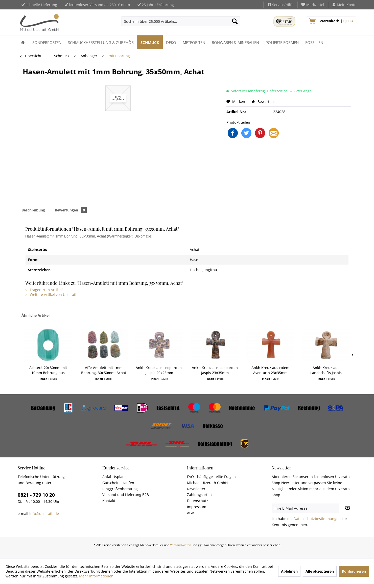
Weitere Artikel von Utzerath (51, 294)
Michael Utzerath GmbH (207, 482)
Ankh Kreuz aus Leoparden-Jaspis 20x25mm (159, 370)
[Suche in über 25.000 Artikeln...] (181, 21)
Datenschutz (197, 500)
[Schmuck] (150, 42)
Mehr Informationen (96, 576)
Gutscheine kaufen (118, 482)
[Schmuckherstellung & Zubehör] (101, 42)
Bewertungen (71, 210)
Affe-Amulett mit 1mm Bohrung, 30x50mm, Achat (103, 370)
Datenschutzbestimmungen (317, 518)
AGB (190, 512)
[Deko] (171, 42)
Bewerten (262, 101)
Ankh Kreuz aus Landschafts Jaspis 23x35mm (326, 370)
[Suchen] (234, 21)
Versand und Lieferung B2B (125, 494)
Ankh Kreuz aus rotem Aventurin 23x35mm (270, 370)
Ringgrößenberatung (120, 488)
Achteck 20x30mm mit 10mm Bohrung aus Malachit (48, 370)
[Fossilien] (314, 42)
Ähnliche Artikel (35, 315)
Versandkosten (180, 545)
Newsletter (196, 488)
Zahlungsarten (199, 494)
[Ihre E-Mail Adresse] (305, 508)
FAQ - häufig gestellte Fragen (211, 476)
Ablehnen (289, 571)
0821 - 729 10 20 (36, 495)
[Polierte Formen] (282, 42)
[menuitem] (312, 5)
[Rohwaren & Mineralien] (235, 42)
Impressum (196, 506)
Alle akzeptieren (320, 571)
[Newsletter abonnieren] (347, 508)
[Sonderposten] (47, 42)
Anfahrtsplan (113, 476)
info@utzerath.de (44, 513)
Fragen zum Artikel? (44, 289)
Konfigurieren (354, 571)
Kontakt (108, 500)
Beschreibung (33, 210)
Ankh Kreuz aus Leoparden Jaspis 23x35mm (215, 370)
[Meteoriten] (193, 42)
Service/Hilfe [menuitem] (280, 4)
